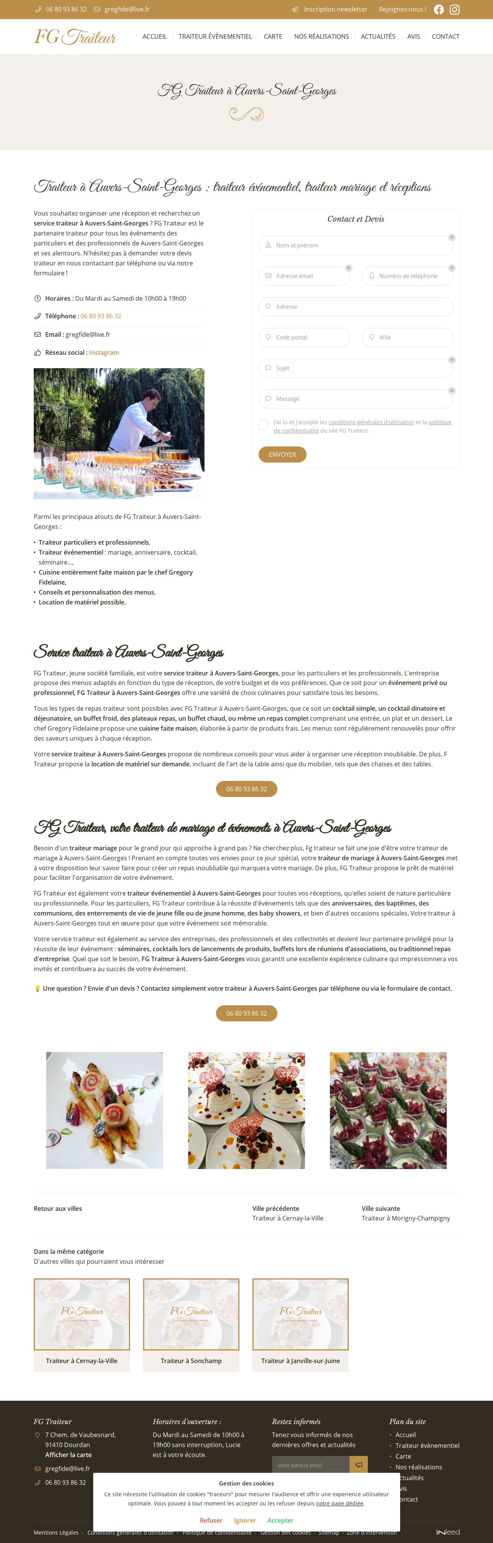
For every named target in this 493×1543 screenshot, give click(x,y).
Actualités (378, 36)
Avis (413, 36)
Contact (446, 36)
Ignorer (245, 1520)
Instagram (104, 352)
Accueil (155, 36)
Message (282, 398)
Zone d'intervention (372, 1532)
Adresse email (289, 276)
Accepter (280, 1520)
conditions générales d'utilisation (371, 422)
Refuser (211, 1520)
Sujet (277, 368)
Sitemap (329, 1532)
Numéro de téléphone (402, 276)
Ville (379, 337)
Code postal (286, 337)
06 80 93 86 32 (101, 316)
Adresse (281, 306)
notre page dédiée (339, 1503)
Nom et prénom (291, 245)
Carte (273, 36)
